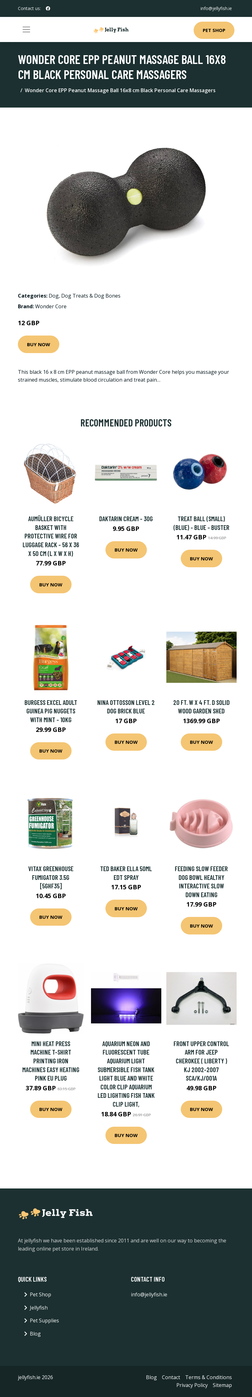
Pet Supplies (44, 1320)
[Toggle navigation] (26, 29)
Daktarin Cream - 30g (126, 518)
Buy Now (38, 344)
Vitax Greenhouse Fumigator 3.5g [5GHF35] (50, 877)
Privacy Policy (192, 1385)
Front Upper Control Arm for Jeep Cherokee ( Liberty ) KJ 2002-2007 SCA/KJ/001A (201, 1061)
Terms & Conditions (208, 1377)
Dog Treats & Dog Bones (91, 295)
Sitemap (222, 1385)
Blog (35, 1333)
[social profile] (48, 8)
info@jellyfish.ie (216, 8)
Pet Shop (214, 30)
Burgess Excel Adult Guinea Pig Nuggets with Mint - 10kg (50, 710)
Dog (54, 295)
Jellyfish (39, 1307)
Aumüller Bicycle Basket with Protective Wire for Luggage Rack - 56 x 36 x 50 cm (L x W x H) (51, 536)
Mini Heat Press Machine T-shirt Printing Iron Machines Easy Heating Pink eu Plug (50, 1061)
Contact (171, 1377)
